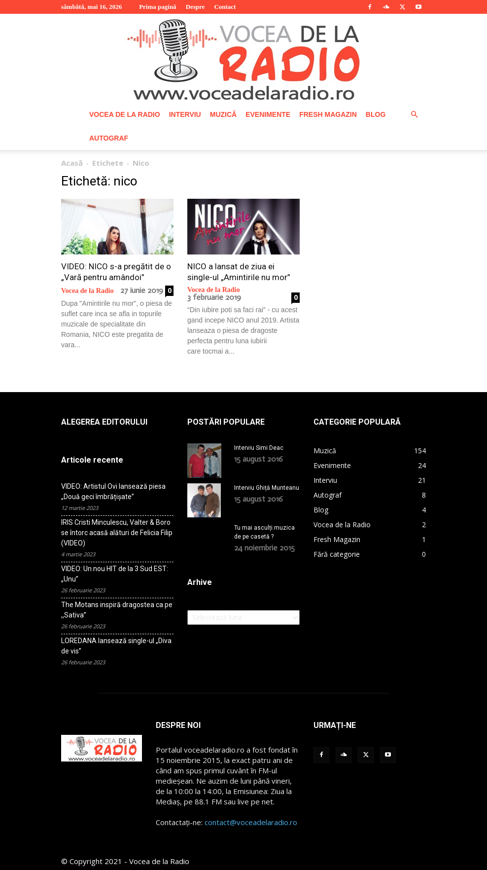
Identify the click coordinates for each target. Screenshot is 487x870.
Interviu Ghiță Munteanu (266, 487)
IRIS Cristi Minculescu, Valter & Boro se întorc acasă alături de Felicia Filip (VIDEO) (117, 532)
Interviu (185, 114)
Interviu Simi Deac (258, 447)
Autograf (108, 138)
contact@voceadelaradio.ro (251, 822)
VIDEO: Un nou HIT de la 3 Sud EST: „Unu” (114, 574)
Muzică (223, 114)
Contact (225, 6)
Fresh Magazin (328, 114)
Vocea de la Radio (124, 114)
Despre (195, 6)
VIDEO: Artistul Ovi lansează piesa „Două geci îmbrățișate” (113, 491)
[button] (414, 114)
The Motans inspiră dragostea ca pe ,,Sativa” (117, 610)
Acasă (72, 163)
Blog (375, 114)
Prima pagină (157, 6)
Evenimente (267, 114)
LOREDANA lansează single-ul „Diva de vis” (116, 646)
